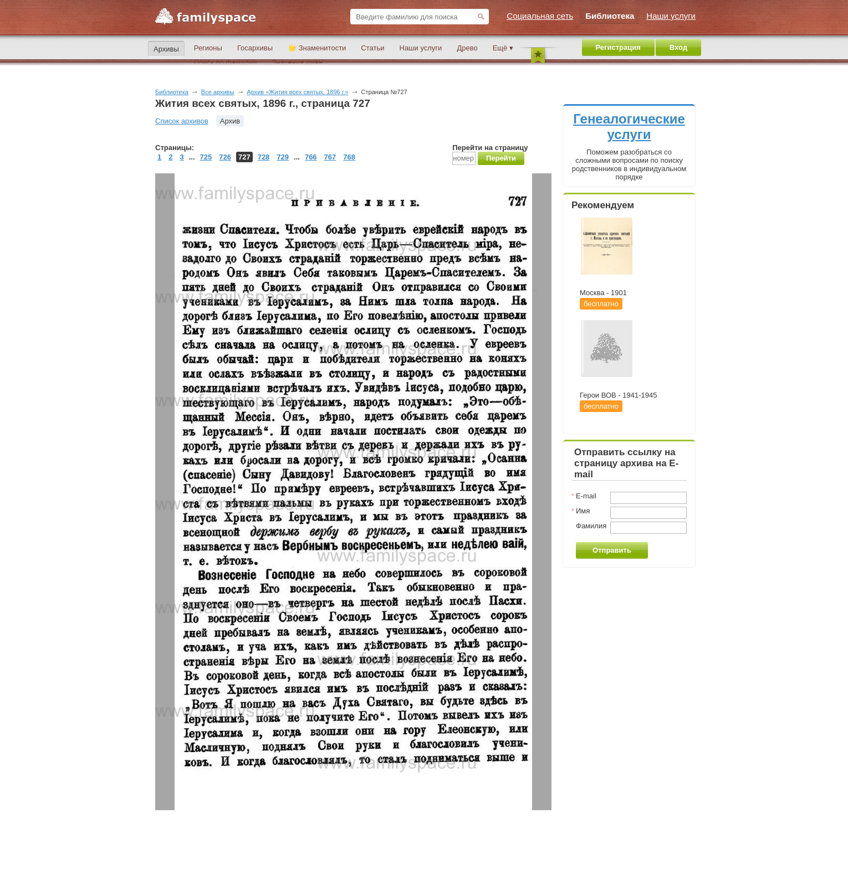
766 (311, 157)
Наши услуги (421, 48)
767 (330, 157)
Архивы (166, 49)
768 (349, 157)
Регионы (208, 48)
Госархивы (255, 48)
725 (206, 157)
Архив (230, 121)
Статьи (372, 48)
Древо (467, 48)
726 (225, 157)
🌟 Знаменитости (317, 48)
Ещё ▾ (503, 48)
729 (283, 157)
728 (264, 157)
